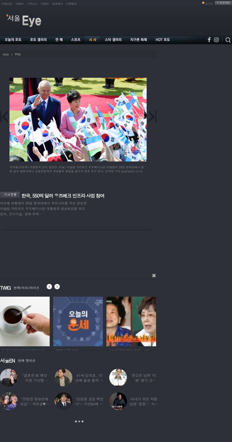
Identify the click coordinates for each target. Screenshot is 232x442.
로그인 (209, 3)
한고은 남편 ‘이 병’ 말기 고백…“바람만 (144, 380)
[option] (25, 320)
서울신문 (7, 3)
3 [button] (82, 421)
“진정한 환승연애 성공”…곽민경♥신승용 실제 (34, 403)
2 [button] (79, 421)
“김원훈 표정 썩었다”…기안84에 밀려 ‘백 (89, 403)
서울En (45, 3)
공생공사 (58, 3)
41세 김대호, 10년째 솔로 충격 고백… (89, 380)
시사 (5, 54)
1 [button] (76, 421)
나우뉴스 (32, 3)
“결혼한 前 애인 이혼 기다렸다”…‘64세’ (34, 380)
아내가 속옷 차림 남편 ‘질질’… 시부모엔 (143, 403)
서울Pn (19, 3)
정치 (17, 54)
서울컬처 (71, 3)
